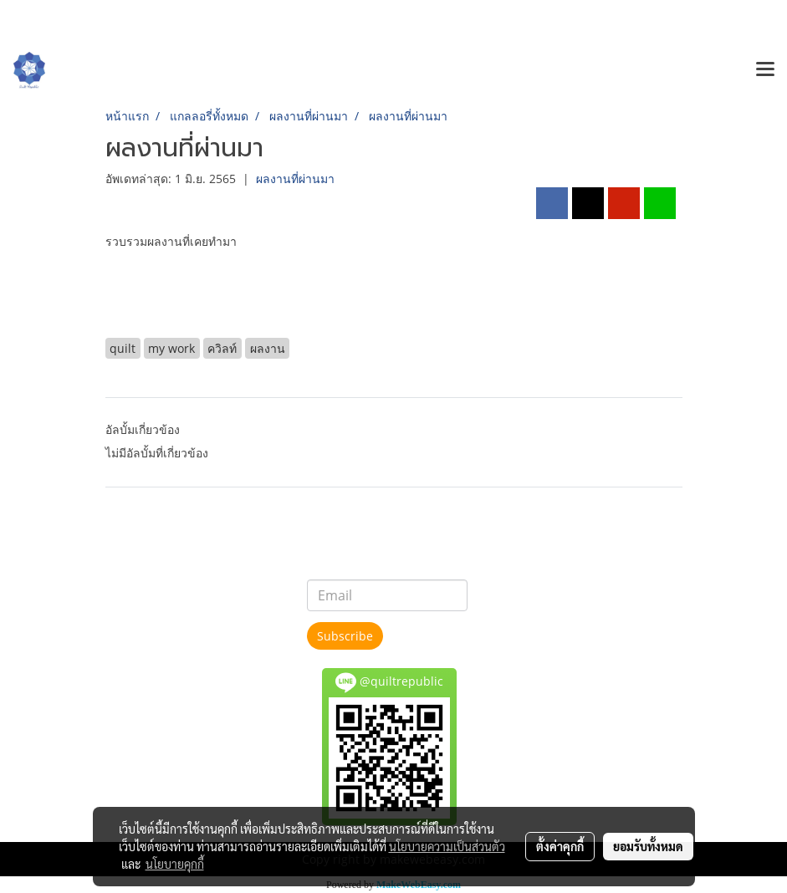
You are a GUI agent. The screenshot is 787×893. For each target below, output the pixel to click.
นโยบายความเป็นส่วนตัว (447, 846)
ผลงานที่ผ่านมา (295, 178)
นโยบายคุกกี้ (175, 863)
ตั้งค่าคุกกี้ (560, 846)
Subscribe (345, 636)
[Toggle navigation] (765, 70)
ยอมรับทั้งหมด (648, 846)
